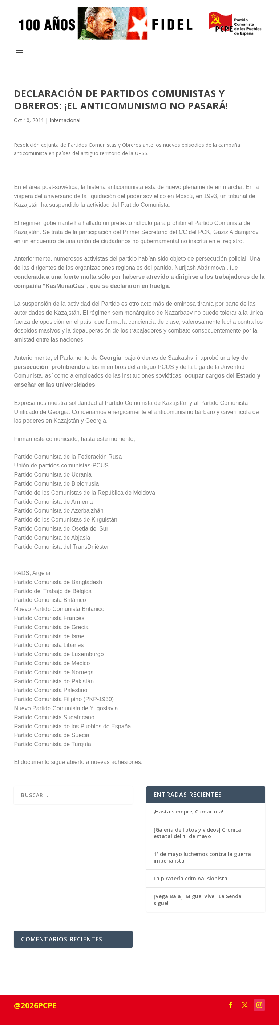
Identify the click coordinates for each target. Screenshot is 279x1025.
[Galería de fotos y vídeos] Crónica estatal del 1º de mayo (197, 833)
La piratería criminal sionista (190, 878)
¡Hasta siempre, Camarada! (188, 811)
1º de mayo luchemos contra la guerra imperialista (202, 857)
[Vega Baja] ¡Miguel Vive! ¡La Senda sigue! (198, 899)
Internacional (65, 120)
